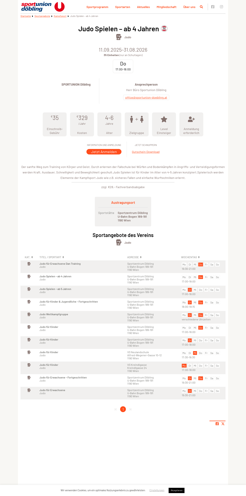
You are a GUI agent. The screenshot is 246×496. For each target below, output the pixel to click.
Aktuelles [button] (143, 7)
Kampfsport (60, 16)
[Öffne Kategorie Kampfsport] (119, 37)
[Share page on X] (223, 423)
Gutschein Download (146, 152)
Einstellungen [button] (156, 490)
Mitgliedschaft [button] (166, 7)
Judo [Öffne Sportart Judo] (127, 37)
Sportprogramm (97, 7)
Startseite (25, 16)
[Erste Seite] (115, 409)
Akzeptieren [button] (176, 490)
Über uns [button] (189, 7)
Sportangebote (42, 16)
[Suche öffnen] (201, 7)
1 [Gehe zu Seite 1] (123, 409)
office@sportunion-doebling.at (146, 97)
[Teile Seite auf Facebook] (217, 423)
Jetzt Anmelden (104, 151)
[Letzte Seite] (130, 409)
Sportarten (122, 7)
